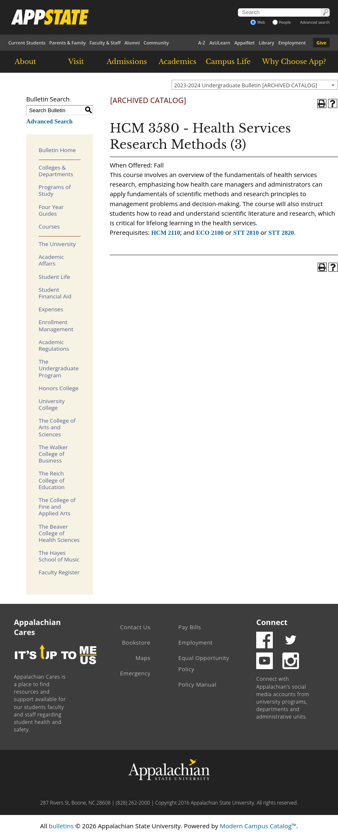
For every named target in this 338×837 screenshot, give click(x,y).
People (281, 22)
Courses (49, 226)
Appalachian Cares (37, 627)
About (25, 61)
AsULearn (219, 42)
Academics (177, 61)
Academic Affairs (51, 260)
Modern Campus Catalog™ (258, 826)
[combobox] (254, 85)
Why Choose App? (294, 61)
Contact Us (135, 627)
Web (257, 22)
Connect (271, 622)
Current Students (27, 42)
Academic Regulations (54, 345)
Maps (143, 658)
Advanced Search (49, 121)
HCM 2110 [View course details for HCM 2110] (165, 232)
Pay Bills (189, 627)
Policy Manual (197, 684)
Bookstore (136, 642)
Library (266, 42)
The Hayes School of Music (59, 556)
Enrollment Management (56, 325)
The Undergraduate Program (58, 368)
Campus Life (228, 61)
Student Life (54, 277)
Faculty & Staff (104, 42)
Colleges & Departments (56, 171)
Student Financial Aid (55, 293)
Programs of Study (55, 190)
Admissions (127, 61)
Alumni (132, 42)
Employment (292, 42)
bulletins (61, 826)
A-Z (201, 42)
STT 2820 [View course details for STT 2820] (281, 232)
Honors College (58, 388)
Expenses (51, 309)
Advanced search (315, 22)
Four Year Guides (51, 210)
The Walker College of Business (53, 453)
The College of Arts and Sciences (57, 427)
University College (52, 404)
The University (57, 244)
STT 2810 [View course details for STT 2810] (246, 232)
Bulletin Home (57, 150)
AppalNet (244, 42)
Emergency (135, 673)
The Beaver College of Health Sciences (59, 533)
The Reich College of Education (52, 480)
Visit (76, 61)
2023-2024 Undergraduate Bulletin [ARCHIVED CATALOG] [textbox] (245, 85)
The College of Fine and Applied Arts (57, 506)
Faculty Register (59, 572)
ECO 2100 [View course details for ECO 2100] (209, 232)
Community (156, 42)
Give (321, 42)
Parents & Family (67, 42)
